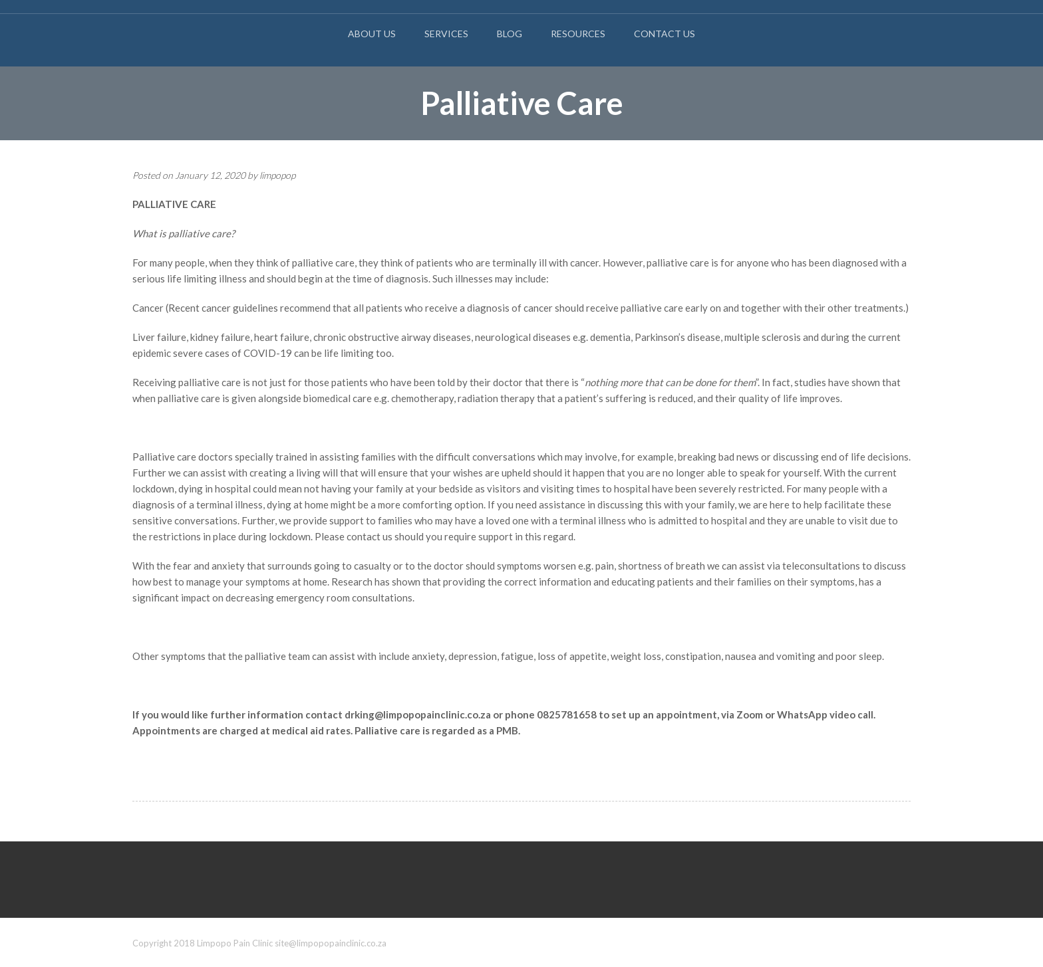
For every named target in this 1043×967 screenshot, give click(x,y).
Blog (509, 33)
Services (446, 33)
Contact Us (664, 33)
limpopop (277, 175)
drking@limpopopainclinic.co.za (418, 714)
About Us (372, 33)
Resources (578, 33)
